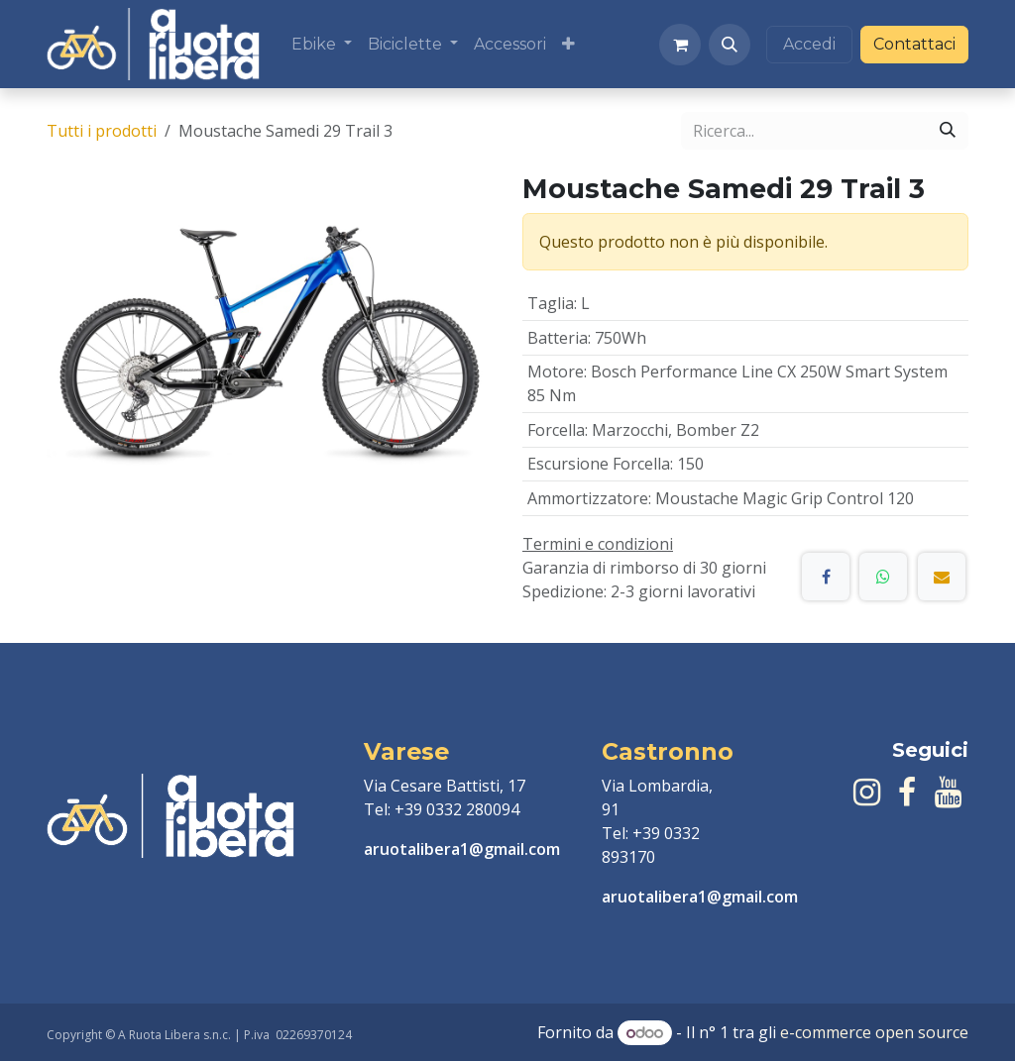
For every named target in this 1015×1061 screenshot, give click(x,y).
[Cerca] (947, 131)
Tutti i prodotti (102, 131)
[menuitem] (321, 44)
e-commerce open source (874, 1032)
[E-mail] (941, 576)
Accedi (809, 44)
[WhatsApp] (883, 576)
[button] (729, 44)
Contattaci (914, 44)
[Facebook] (825, 576)
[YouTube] (948, 792)
